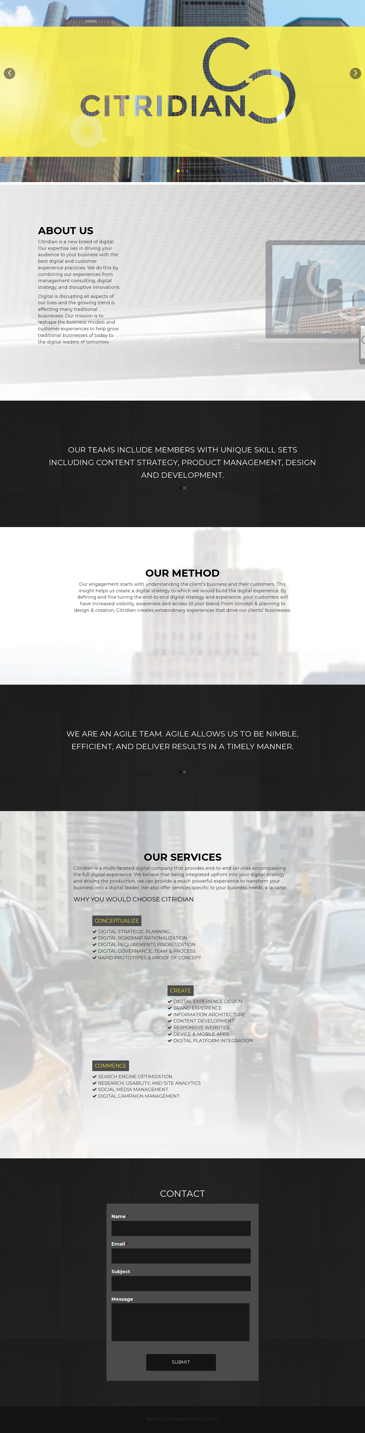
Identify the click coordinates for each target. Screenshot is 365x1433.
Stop (185, 488)
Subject (121, 1271)
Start (180, 488)
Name (120, 1216)
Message (122, 1299)
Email (120, 1244)
